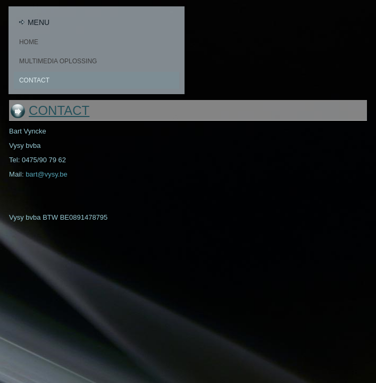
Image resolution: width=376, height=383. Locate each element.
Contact (34, 80)
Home (28, 42)
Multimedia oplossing (58, 61)
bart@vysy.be (47, 174)
